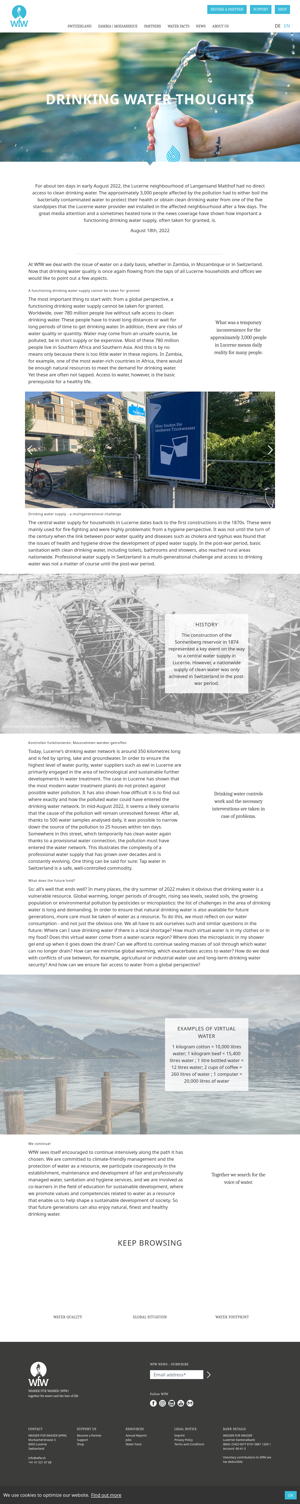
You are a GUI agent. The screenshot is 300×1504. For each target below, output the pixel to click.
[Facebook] (154, 1403)
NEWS (201, 26)
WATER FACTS (178, 26)
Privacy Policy (183, 1440)
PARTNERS (152, 26)
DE (278, 25)
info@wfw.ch (37, 1458)
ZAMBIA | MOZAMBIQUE (118, 26)
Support (82, 1440)
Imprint (179, 1435)
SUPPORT (260, 9)
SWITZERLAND (79, 26)
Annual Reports (136, 1435)
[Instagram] (163, 1403)
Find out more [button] (106, 1495)
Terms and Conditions (189, 1444)
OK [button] (290, 1495)
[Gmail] (191, 1403)
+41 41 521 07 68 (39, 1462)
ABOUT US (220, 26)
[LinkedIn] (173, 1403)
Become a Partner (89, 1435)
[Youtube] (182, 1403)
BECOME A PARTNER (227, 9)
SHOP (282, 9)
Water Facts (134, 1444)
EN (287, 25)
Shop (80, 1444)
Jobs (128, 1440)
